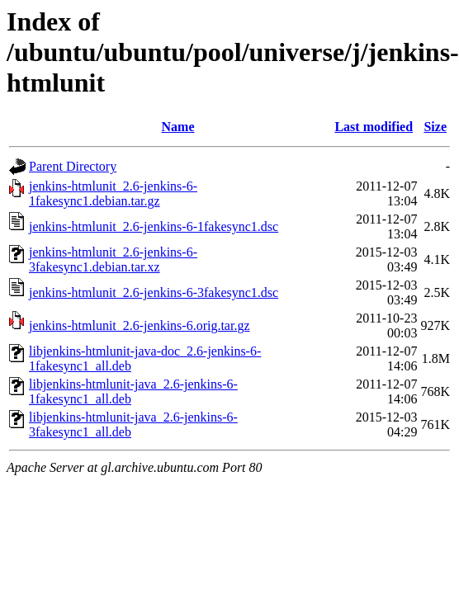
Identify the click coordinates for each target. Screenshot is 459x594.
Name (178, 127)
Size (435, 127)
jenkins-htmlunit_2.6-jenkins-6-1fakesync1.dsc (153, 226)
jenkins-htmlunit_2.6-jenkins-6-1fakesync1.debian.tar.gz (113, 193)
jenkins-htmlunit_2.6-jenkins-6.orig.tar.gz (139, 325)
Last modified (373, 127)
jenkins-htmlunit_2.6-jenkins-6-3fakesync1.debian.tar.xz (113, 259)
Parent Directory (72, 166)
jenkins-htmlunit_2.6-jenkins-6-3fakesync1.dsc (153, 292)
